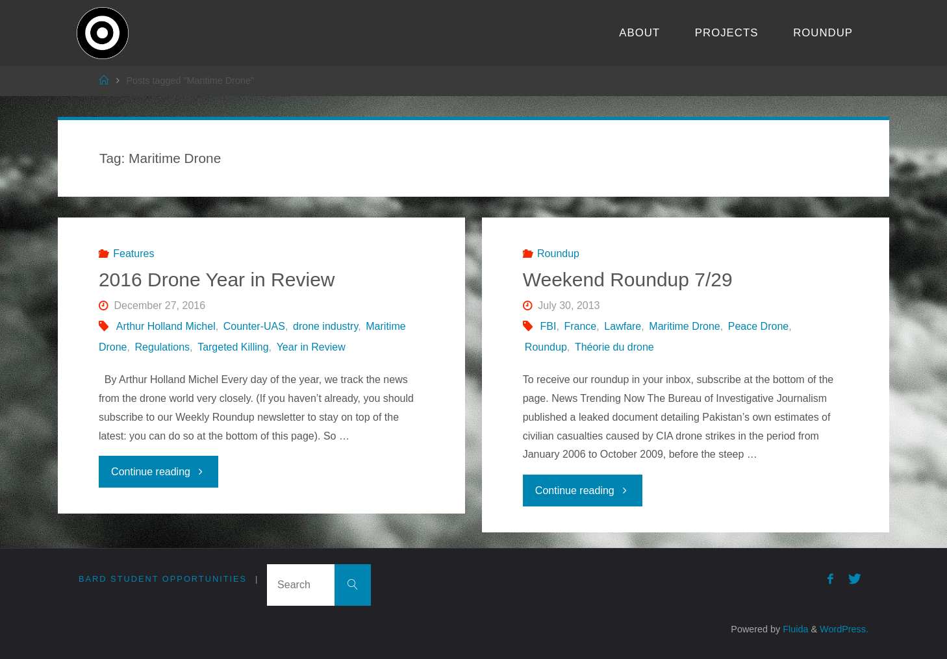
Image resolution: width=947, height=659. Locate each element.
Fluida (794, 629)
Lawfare (622, 326)
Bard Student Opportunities (163, 579)
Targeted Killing (232, 347)
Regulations (162, 347)
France (580, 326)
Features (133, 253)
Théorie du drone (614, 347)
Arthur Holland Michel (166, 326)
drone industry (325, 326)
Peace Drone (758, 326)
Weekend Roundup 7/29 (628, 279)
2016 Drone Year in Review (217, 279)
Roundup (558, 253)
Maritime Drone (684, 326)
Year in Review (311, 347)
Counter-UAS (254, 326)
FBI (548, 326)
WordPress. (844, 629)
